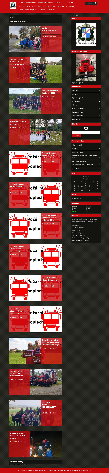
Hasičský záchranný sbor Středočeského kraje (84, 156)
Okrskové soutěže (77, 115)
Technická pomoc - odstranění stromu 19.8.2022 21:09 (17, 249)
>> (97, 178)
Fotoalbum (70, 6)
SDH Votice (75, 168)
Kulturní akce (60, 3)
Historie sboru (30, 3)
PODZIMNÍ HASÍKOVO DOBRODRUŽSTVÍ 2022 (49, 405)
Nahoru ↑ (88, 470)
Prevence (41, 6)
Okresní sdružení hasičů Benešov (82, 164)
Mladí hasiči (31, 6)
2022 (86, 180)
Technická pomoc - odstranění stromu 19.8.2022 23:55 (49, 280)
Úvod (21, 3)
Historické (75, 94)
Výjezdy (70, 3)
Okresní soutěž (76, 119)
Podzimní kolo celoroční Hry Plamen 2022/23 (16, 373)
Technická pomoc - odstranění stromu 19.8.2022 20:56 (17, 186)
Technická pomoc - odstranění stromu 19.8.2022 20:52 (49, 217)
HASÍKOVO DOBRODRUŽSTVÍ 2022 (49, 30)
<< (74, 178)
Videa (21, 10)
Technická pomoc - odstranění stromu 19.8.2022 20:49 (49, 155)
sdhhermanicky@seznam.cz (80, 240)
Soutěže (22, 6)
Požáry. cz (75, 148)
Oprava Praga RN (77, 83)
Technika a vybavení (45, 3)
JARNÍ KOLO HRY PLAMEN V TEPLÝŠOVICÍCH (17, 61)
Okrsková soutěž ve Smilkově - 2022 (50, 92)
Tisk (68, 470)
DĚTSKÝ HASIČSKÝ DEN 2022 (18, 123)
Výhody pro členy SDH (55, 6)
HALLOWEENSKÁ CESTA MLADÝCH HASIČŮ (17, 436)
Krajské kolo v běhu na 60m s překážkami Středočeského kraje (50, 342)
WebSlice (50, 470)
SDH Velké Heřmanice (79, 161)
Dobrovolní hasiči (77, 152)
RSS (45, 470)
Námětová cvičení (77, 112)
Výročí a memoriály (78, 108)
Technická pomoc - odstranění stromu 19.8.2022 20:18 (17, 311)
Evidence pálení (31, 10)
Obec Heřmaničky (77, 145)
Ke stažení (42, 10)
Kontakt (51, 10)
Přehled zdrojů (76, 198)
